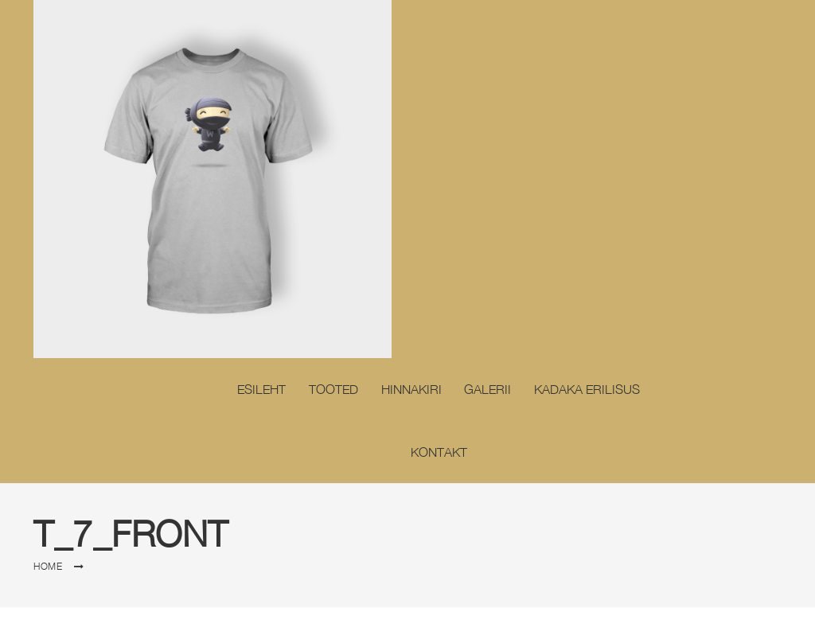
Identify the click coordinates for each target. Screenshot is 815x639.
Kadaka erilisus (587, 389)
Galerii (487, 389)
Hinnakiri (411, 389)
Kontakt (439, 452)
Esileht (261, 389)
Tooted (333, 389)
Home (48, 566)
